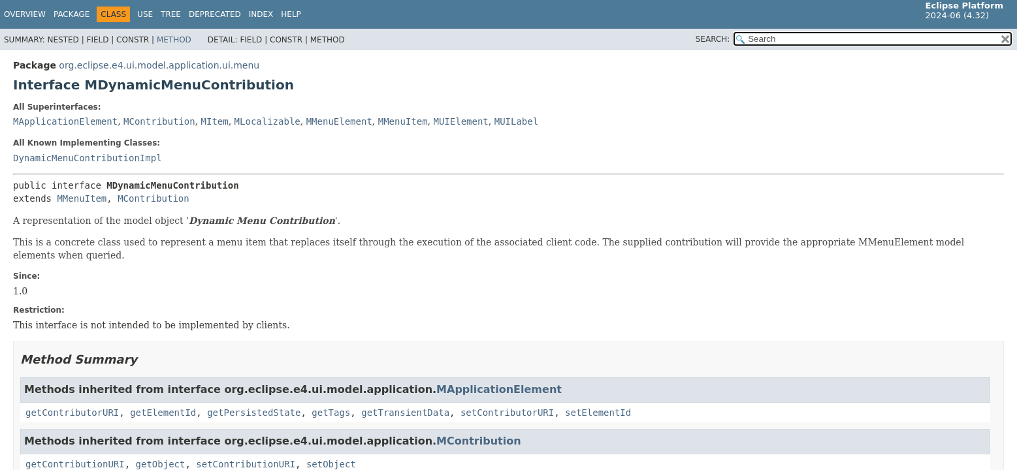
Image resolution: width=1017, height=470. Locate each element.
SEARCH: (713, 39)
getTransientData (405, 412)
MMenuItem (403, 121)
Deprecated (215, 14)
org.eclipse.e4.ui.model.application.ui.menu (159, 65)
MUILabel (516, 121)
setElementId (598, 412)
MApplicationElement (65, 121)
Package (71, 14)
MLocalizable (267, 121)
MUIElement (461, 121)
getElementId (163, 412)
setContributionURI (245, 464)
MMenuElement (339, 121)
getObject (161, 464)
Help (291, 14)
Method (174, 39)
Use (145, 14)
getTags (331, 412)
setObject (331, 464)
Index (261, 14)
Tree (171, 14)
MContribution (159, 121)
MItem (215, 121)
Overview (25, 14)
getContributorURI (72, 412)
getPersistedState (253, 412)
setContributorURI (507, 412)
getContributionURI (75, 464)
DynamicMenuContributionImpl (87, 158)
